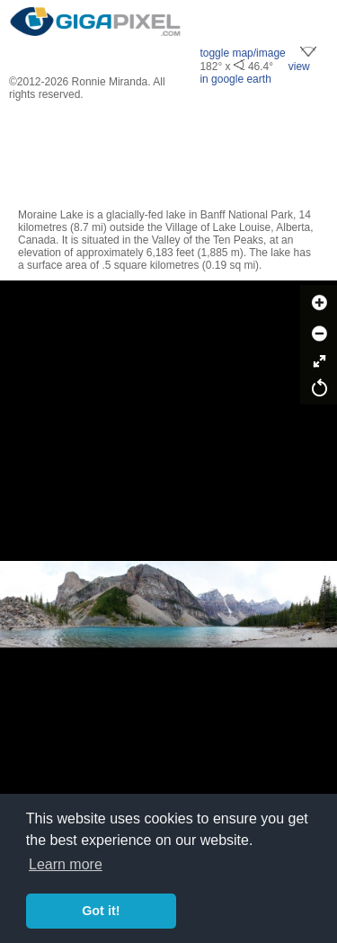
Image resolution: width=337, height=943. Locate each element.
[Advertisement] (169, 155)
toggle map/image (242, 53)
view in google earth (254, 72)
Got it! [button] (101, 910)
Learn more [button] (65, 864)
